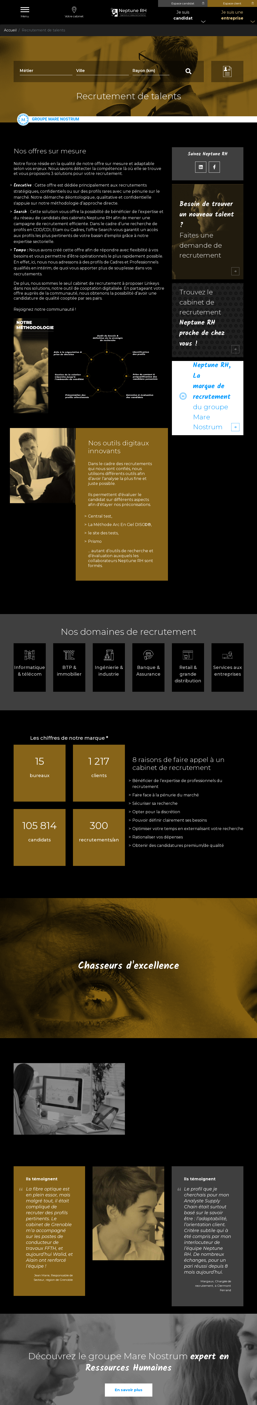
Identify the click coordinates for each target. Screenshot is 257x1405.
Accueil (10, 30)
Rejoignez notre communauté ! (45, 309)
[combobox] (102, 71)
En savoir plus (128, 1389)
